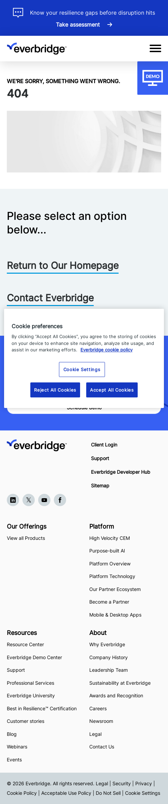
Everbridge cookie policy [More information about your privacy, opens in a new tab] (106, 349)
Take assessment (79, 24)
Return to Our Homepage (63, 265)
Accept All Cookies (112, 390)
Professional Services (30, 683)
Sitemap (100, 485)
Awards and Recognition (116, 695)
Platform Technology (112, 576)
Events (14, 759)
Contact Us (101, 746)
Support (100, 458)
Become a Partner (109, 602)
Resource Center (25, 644)
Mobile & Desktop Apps (115, 615)
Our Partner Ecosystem (115, 589)
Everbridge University (31, 695)
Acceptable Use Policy (66, 793)
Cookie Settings (142, 793)
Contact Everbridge (50, 298)
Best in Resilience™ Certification (42, 708)
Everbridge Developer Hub (120, 472)
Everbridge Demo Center (34, 657)
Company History (108, 657)
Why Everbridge (107, 644)
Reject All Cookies (55, 390)
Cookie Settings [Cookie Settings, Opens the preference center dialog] (82, 369)
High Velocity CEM (109, 538)
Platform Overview (110, 563)
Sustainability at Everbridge (120, 683)
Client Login (104, 444)
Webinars (17, 746)
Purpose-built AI (107, 550)
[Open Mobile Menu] (155, 48)
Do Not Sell (108, 793)
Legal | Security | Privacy (124, 783)
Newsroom (101, 721)
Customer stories (25, 721)
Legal (95, 734)
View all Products (26, 538)
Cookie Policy (22, 793)
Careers (98, 708)
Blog (12, 734)
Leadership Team (108, 670)
